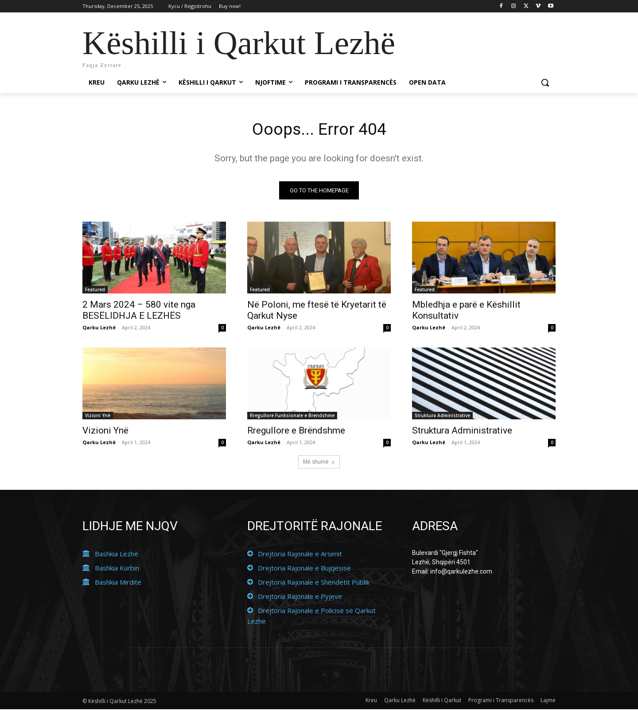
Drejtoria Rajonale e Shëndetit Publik (314, 583)
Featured (95, 291)
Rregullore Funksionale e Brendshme (292, 417)
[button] (545, 82)
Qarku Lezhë (99, 329)
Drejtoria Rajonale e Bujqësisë (304, 569)
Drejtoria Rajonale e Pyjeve (300, 598)
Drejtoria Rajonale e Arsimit (300, 555)
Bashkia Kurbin (117, 569)
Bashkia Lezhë (116, 555)
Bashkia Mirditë (118, 583)
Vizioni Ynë (97, 417)
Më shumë (319, 463)
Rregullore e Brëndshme (296, 432)
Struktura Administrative (442, 417)
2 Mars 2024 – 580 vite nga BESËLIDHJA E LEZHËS (138, 312)
